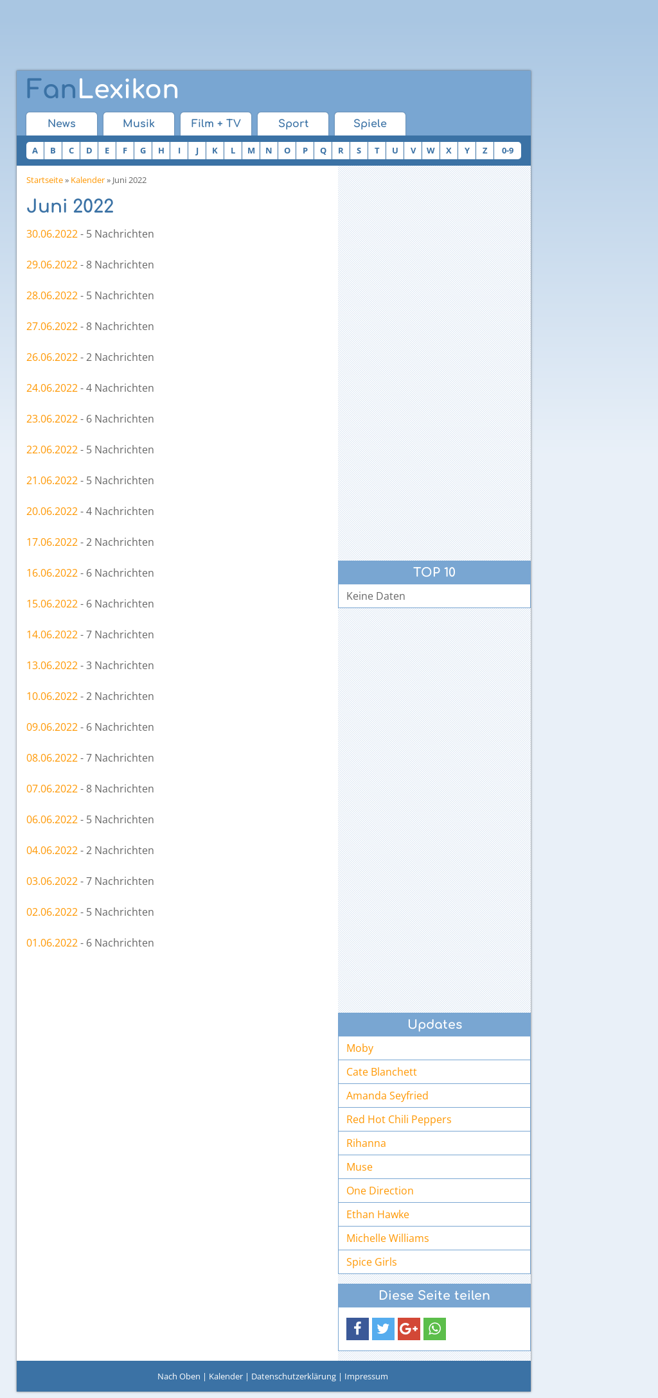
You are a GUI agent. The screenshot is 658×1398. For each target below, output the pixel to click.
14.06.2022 (52, 634)
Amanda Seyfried (387, 1095)
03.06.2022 (52, 881)
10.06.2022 (52, 696)
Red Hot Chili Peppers (399, 1119)
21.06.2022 (52, 480)
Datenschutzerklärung (293, 1376)
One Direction (380, 1191)
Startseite (44, 180)
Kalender (88, 180)
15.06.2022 (52, 604)
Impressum (366, 1376)
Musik (139, 124)
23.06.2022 (52, 419)
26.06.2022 (52, 357)
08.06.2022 (52, 758)
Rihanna (366, 1143)
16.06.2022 (52, 573)
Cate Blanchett (381, 1072)
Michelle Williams (387, 1238)
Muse (359, 1167)
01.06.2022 (52, 943)
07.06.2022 (52, 789)
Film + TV (216, 124)
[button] (357, 1329)
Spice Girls (371, 1262)
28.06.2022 (52, 295)
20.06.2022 (52, 511)
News (62, 124)
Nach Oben (178, 1376)
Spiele (370, 124)
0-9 (507, 150)
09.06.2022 (52, 727)
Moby (359, 1048)
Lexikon (102, 90)
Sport (293, 124)
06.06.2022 (52, 819)
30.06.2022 (52, 234)
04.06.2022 (52, 850)
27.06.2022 (52, 326)
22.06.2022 (52, 449)
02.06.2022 (52, 912)
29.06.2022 (52, 265)
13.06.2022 (52, 665)
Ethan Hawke (377, 1214)
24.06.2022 (52, 388)
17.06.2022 (52, 542)
